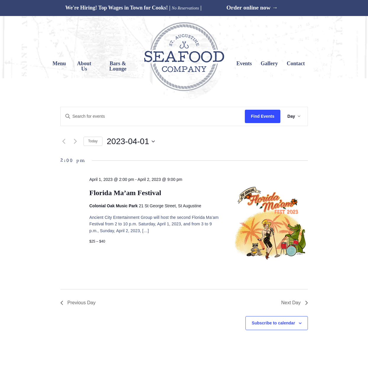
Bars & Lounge (117, 66)
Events (244, 63)
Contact (296, 63)
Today (93, 141)
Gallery (269, 63)
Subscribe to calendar (273, 323)
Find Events (262, 116)
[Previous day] (64, 141)
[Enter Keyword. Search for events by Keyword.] (153, 116)
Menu (59, 63)
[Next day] (75, 141)
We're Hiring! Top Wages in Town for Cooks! (116, 8)
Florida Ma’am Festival (125, 193)
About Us (84, 66)
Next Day (294, 302)
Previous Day (78, 302)
